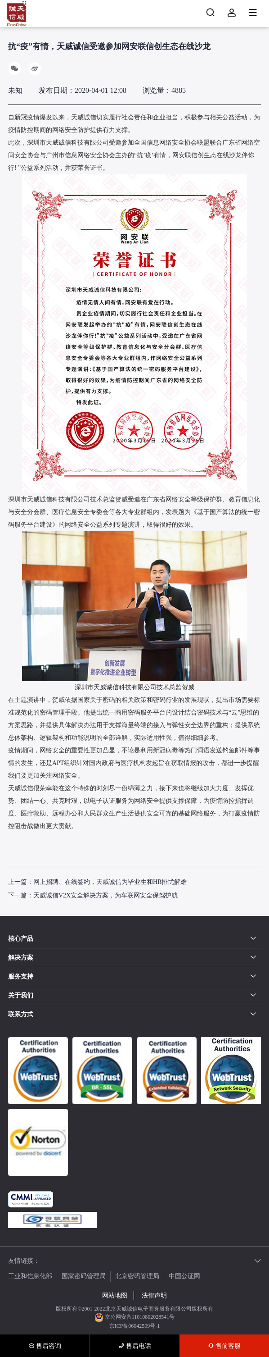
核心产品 (20, 938)
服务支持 (20, 976)
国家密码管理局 (84, 1276)
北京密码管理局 (137, 1276)
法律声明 (154, 1295)
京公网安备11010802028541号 (134, 1317)
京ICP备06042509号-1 (134, 1326)
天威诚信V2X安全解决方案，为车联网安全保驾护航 (105, 895)
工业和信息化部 (30, 1276)
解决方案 (20, 957)
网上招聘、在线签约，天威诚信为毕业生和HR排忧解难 (110, 882)
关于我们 (20, 995)
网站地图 (114, 1295)
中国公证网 (184, 1276)
